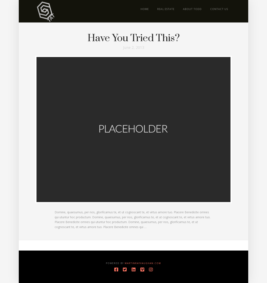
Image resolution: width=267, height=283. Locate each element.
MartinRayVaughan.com (143, 263)
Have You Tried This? (133, 38)
